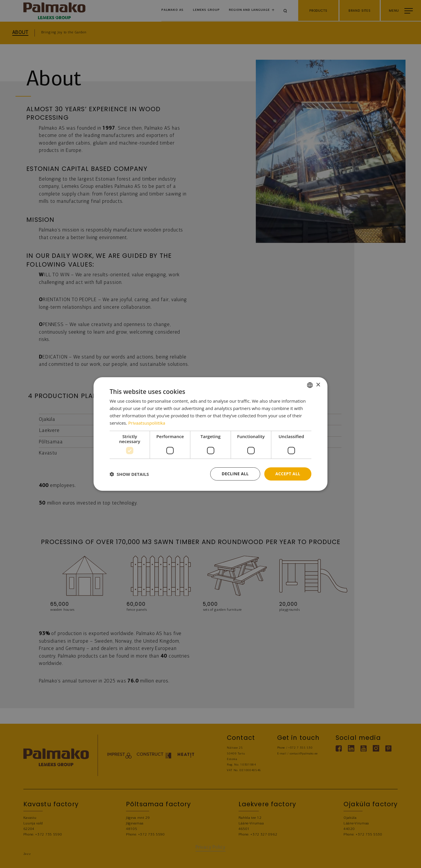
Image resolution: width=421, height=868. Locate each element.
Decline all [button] (235, 473)
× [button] (318, 384)
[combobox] (310, 385)
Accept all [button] (287, 473)
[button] (129, 474)
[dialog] (210, 434)
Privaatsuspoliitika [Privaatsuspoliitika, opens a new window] (146, 423)
